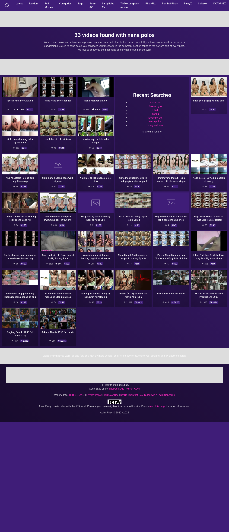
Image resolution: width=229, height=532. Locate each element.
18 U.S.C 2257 (77, 392)
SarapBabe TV (108, 5)
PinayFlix (151, 3)
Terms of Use (111, 392)
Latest (19, 3)
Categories (65, 3)
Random (33, 3)
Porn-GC (92, 5)
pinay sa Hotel (155, 124)
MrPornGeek (133, 386)
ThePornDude (116, 386)
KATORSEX (219, 3)
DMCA (123, 392)
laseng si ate (155, 117)
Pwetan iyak (155, 105)
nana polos (155, 121)
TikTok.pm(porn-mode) (130, 5)
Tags (80, 3)
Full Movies (49, 5)
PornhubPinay (170, 3)
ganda (155, 113)
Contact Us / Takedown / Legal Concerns (152, 392)
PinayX (188, 3)
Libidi (155, 109)
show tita (155, 102)
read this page (157, 404)
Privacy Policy (94, 392)
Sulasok (202, 3)
